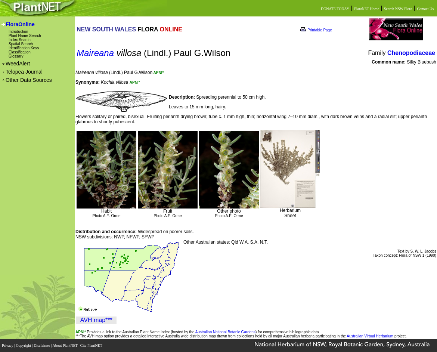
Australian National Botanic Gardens (225, 332)
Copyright (24, 345)
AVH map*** (96, 320)
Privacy (8, 345)
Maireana (95, 53)
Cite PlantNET (91, 345)
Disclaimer (42, 345)
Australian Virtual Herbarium (370, 336)
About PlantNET (65, 345)
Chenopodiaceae (411, 53)
